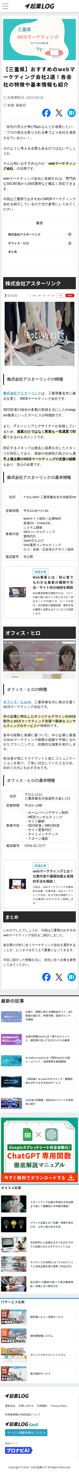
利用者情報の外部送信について (22, 1414)
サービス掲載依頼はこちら (26, 1432)
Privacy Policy (59, 1405)
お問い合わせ (26, 1405)
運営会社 (10, 1405)
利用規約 (42, 1405)
